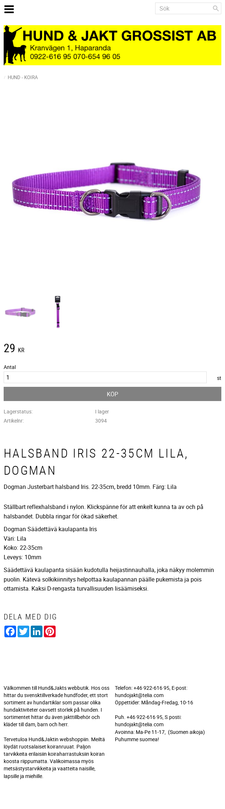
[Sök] (215, 8)
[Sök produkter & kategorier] (188, 8)
